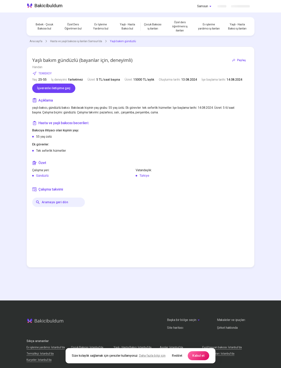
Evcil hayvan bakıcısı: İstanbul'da (222, 347)
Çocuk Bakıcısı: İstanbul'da (87, 347)
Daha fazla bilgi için (152, 355)
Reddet (177, 355)
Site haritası (175, 328)
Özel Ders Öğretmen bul (73, 26)
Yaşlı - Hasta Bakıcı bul (127, 26)
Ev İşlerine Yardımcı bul (100, 26)
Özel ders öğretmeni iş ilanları (180, 26)
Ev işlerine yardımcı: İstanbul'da (46, 347)
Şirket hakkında (227, 328)
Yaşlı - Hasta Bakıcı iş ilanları (237, 26)
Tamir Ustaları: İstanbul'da (218, 353)
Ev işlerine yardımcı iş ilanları (209, 26)
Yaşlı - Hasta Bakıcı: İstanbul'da (132, 347)
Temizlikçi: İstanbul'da (40, 353)
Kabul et (198, 355)
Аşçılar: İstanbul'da (171, 347)
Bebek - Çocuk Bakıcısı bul (44, 26)
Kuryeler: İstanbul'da (39, 359)
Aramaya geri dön (52, 202)
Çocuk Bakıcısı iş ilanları (152, 26)
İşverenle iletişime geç (53, 88)
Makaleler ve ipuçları (231, 320)
